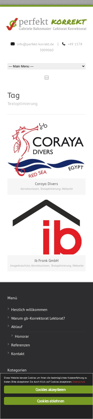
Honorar (22, 336)
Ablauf (16, 326)
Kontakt (17, 353)
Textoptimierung (50, 189)
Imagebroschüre (20, 265)
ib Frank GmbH (46, 261)
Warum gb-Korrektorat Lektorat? (38, 318)
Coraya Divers (46, 184)
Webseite (67, 189)
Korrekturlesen (29, 189)
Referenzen (20, 344)
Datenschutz (78, 381)
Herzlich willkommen (29, 309)
